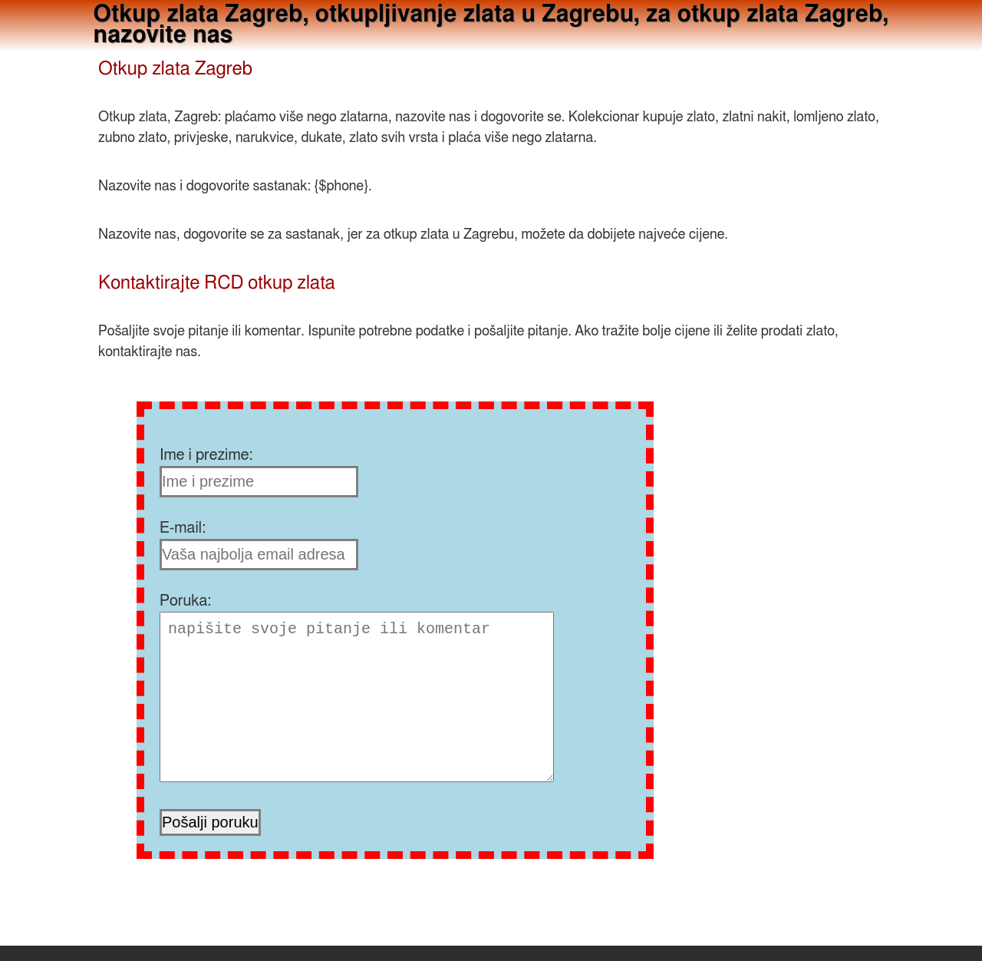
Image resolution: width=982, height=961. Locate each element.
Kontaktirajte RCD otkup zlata (216, 283)
